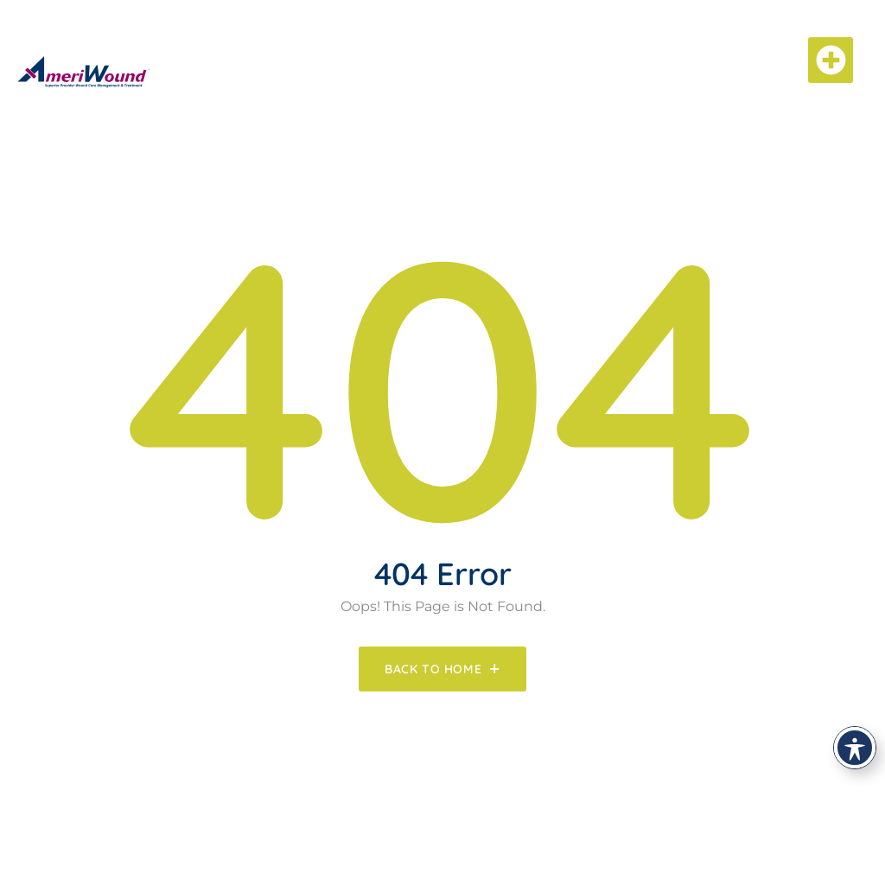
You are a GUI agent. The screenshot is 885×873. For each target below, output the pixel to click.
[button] (831, 60)
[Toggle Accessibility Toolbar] (854, 747)
